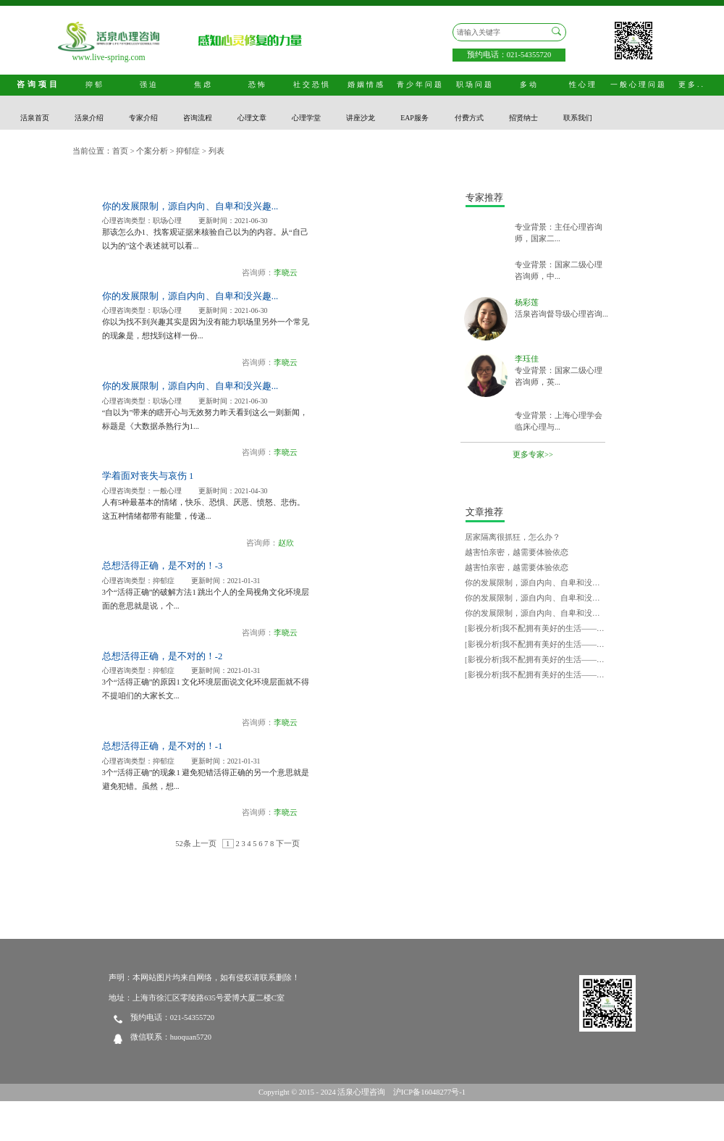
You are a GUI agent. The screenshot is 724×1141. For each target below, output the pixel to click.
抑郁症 (188, 151)
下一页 (288, 844)
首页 (120, 151)
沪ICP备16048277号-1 (429, 1092)
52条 (183, 844)
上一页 (204, 844)
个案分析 (152, 151)
